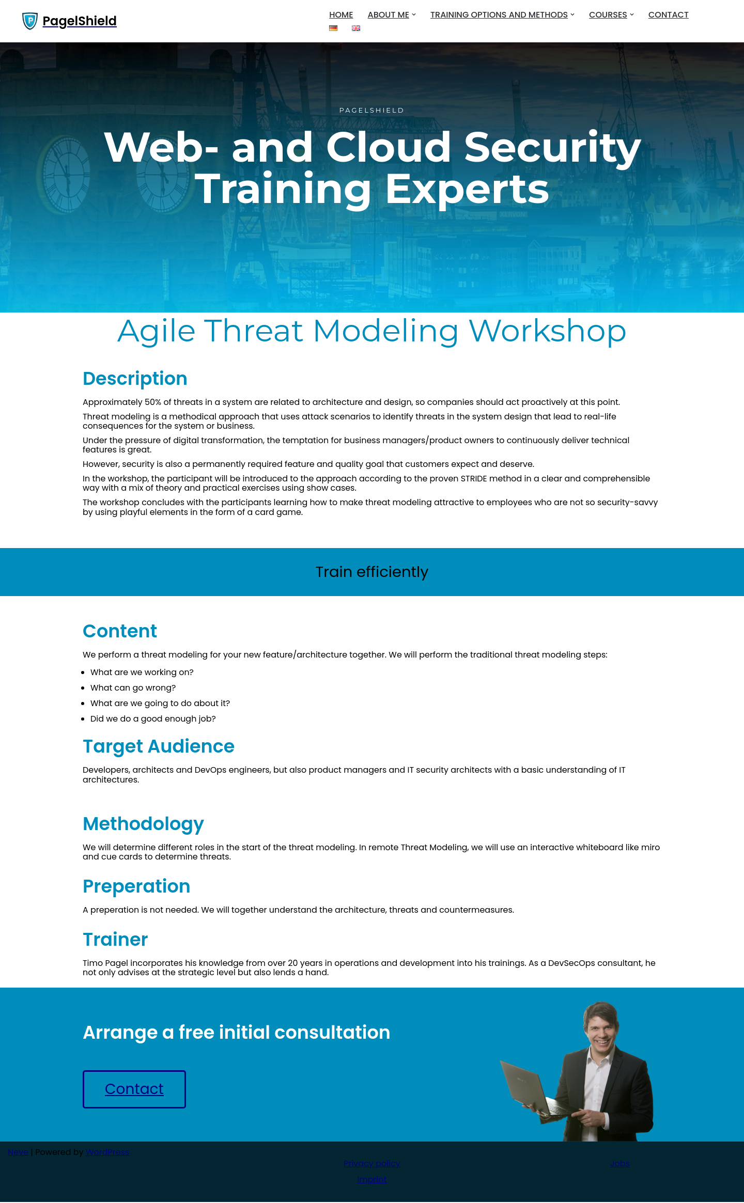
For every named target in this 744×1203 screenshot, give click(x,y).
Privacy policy (372, 1164)
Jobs (620, 1164)
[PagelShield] (69, 21)
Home (341, 15)
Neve (18, 1153)
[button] (414, 14)
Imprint (371, 1180)
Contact (668, 15)
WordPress (108, 1153)
